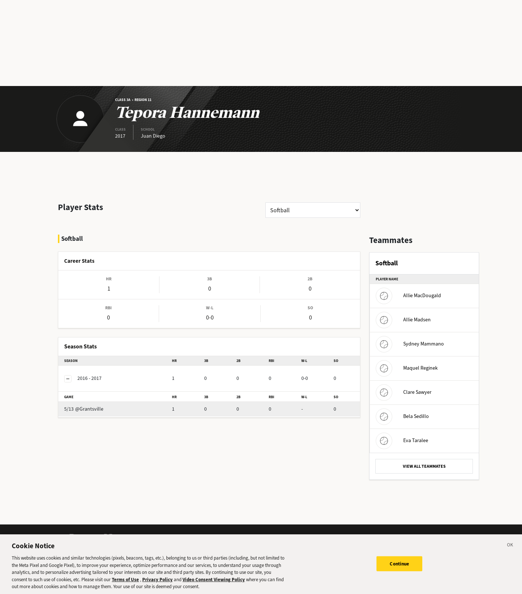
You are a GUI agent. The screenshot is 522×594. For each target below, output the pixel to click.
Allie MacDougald (408, 295)
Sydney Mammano (410, 343)
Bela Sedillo (402, 416)
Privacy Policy (157, 588)
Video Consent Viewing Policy (214, 588)
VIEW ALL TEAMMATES (424, 466)
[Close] (510, 554)
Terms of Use (125, 588)
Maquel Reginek (407, 368)
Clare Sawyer (403, 392)
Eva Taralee (402, 440)
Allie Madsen (403, 319)
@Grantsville (96, 389)
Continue (399, 572)
